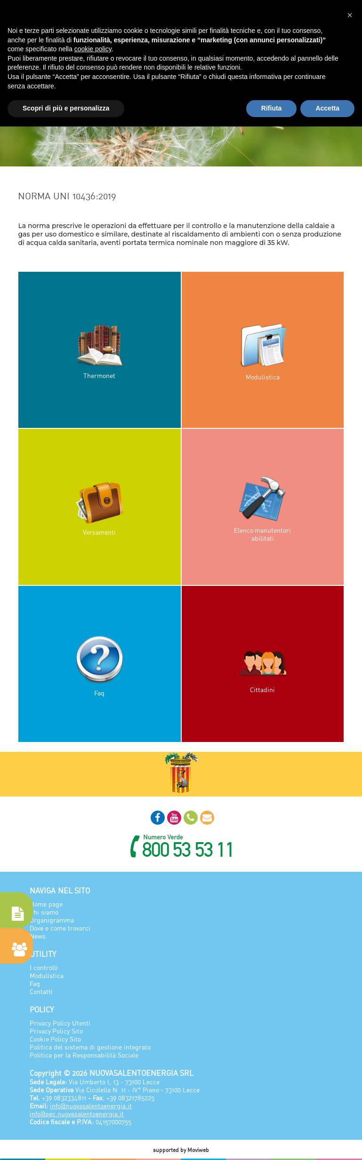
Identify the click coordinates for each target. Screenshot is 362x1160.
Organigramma (52, 920)
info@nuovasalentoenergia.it (91, 1106)
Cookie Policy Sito (55, 1039)
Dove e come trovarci (60, 928)
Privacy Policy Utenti (60, 1023)
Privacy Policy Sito (56, 1031)
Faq (35, 983)
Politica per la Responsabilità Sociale (84, 1055)
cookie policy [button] (93, 49)
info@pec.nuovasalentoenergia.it (77, 1114)
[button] (349, 15)
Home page (46, 904)
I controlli (44, 967)
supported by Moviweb (181, 1149)
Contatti (41, 991)
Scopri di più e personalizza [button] (66, 108)
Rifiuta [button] (271, 108)
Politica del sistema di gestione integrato (90, 1047)
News (38, 936)
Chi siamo (44, 912)
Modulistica (47, 975)
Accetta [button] (327, 108)
